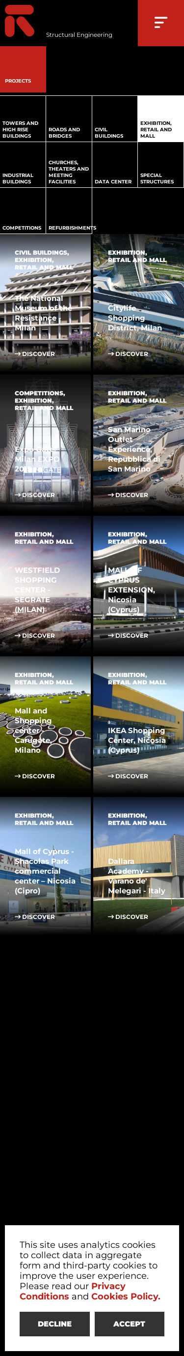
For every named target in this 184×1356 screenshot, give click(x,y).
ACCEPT (129, 1323)
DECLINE (55, 1323)
